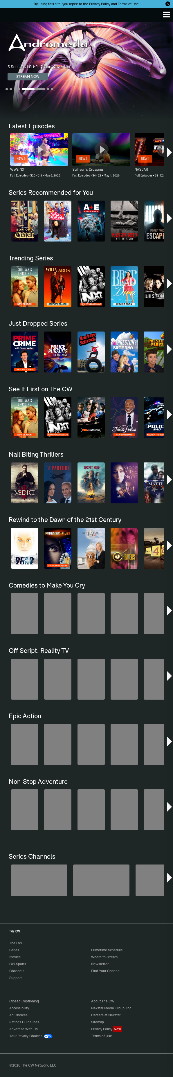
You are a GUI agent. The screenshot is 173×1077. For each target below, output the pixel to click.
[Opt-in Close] (167, 3)
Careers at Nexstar (105, 1015)
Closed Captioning (24, 1001)
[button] (169, 153)
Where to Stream (104, 957)
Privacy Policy (99, 4)
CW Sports (17, 964)
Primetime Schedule (107, 950)
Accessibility (19, 1008)
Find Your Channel (105, 971)
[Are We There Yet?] (39, 880)
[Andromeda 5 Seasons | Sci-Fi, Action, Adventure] (86, 70)
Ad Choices (18, 1015)
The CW (10, 13)
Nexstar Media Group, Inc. (111, 1008)
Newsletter (100, 964)
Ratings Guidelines (24, 1022)
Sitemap (97, 1022)
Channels (16, 971)
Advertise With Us (23, 1029)
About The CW (102, 1001)
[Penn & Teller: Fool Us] (101, 880)
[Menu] (166, 14)
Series (14, 950)
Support (15, 978)
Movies (15, 957)
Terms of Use (128, 4)
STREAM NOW (27, 76)
